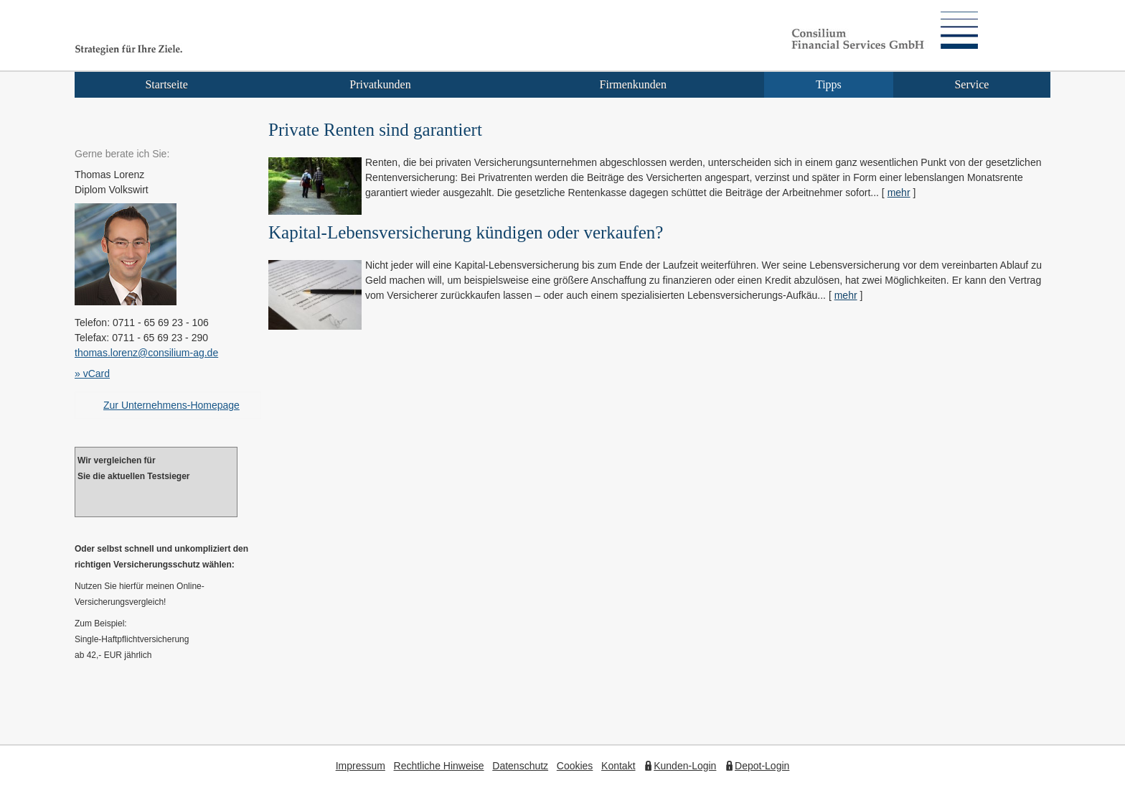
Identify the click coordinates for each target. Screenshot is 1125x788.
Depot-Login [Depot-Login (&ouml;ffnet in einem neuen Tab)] (762, 765)
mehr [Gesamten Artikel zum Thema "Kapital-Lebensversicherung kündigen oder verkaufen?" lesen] (845, 295)
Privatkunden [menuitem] (379, 84)
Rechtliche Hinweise (439, 765)
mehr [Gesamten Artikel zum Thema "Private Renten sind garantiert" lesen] (899, 192)
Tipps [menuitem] (829, 84)
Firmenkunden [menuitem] (633, 84)
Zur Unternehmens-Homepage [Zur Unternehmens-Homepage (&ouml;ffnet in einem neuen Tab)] (171, 405)
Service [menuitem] (971, 84)
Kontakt (618, 765)
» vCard (92, 373)
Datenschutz (520, 765)
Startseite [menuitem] (166, 84)
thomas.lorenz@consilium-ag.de (146, 352)
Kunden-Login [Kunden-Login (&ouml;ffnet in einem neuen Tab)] (685, 765)
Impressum (360, 765)
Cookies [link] (575, 765)
